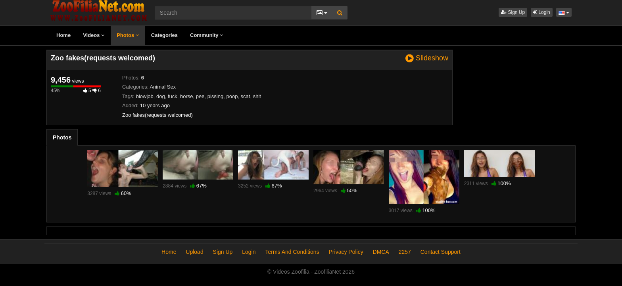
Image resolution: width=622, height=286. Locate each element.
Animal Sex (163, 87)
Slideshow (426, 58)
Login (541, 12)
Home (63, 35)
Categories (164, 35)
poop (232, 96)
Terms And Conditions (292, 252)
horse (186, 96)
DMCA (381, 252)
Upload (194, 252)
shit (257, 96)
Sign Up (513, 12)
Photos (128, 35)
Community (206, 35)
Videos (93, 35)
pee (200, 96)
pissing (215, 96)
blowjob (145, 96)
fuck (172, 96)
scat (245, 96)
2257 (405, 252)
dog (160, 96)
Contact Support (440, 252)
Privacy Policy (346, 252)
